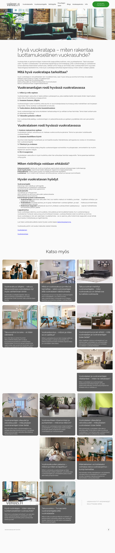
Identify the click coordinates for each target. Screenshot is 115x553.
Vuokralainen (22, 230)
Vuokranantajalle (40, 4)
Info (86, 4)
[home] (13, 4)
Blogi (69, 4)
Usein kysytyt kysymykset (98, 501)
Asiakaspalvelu (77, 4)
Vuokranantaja (23, 234)
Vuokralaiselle (28, 4)
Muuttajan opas (61, 4)
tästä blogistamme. (64, 222)
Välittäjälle (52, 4)
